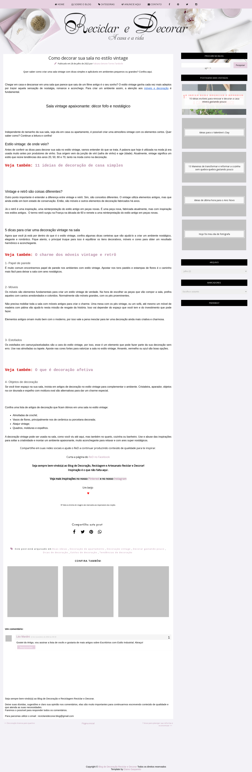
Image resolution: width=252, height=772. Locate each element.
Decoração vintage (119, 548)
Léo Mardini (23, 636)
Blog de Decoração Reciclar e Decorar (118, 766)
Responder (26, 647)
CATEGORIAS (106, 4)
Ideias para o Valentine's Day (214, 132)
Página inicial (88, 723)
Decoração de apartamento (87, 548)
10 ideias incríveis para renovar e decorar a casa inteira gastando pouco (214, 100)
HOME (59, 4)
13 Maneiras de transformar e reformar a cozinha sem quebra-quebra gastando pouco (214, 168)
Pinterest (93, 478)
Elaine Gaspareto (132, 769)
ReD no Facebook (99, 457)
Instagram (120, 478)
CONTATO (155, 4)
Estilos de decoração (84, 552)
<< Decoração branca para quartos (19, 723)
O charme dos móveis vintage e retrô (76, 255)
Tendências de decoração (116, 552)
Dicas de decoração (55, 552)
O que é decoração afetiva (65, 370)
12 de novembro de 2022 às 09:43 (43, 637)
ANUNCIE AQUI (131, 4)
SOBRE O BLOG (81, 4)
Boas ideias (59, 548)
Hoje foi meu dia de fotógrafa (214, 234)
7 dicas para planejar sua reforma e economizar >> (157, 724)
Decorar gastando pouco (148, 548)
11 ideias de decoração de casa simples (79, 165)
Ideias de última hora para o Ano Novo (214, 200)
